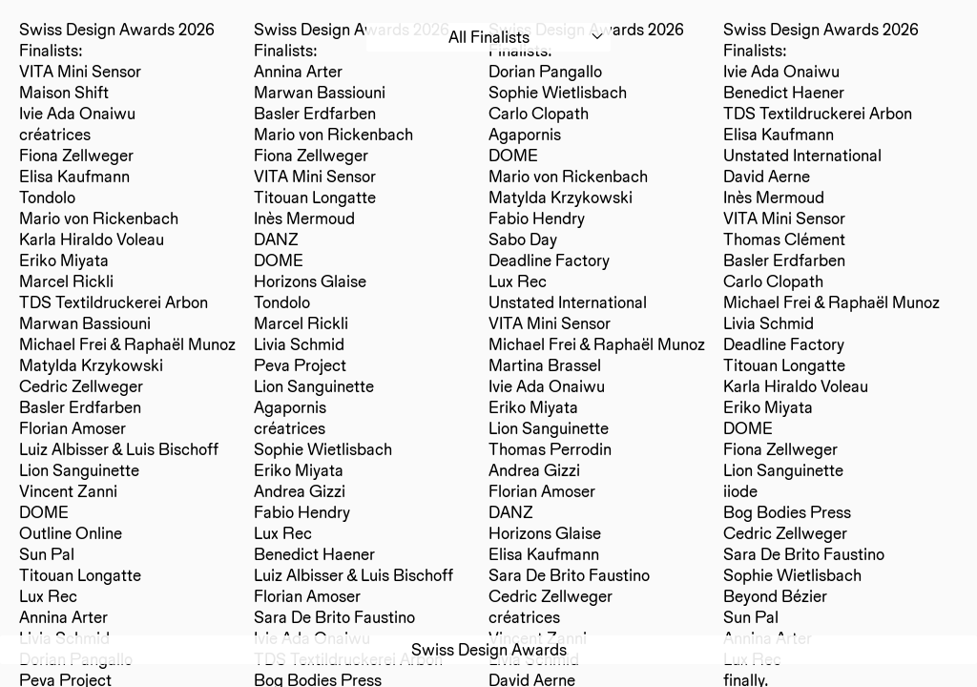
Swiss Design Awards (489, 649)
